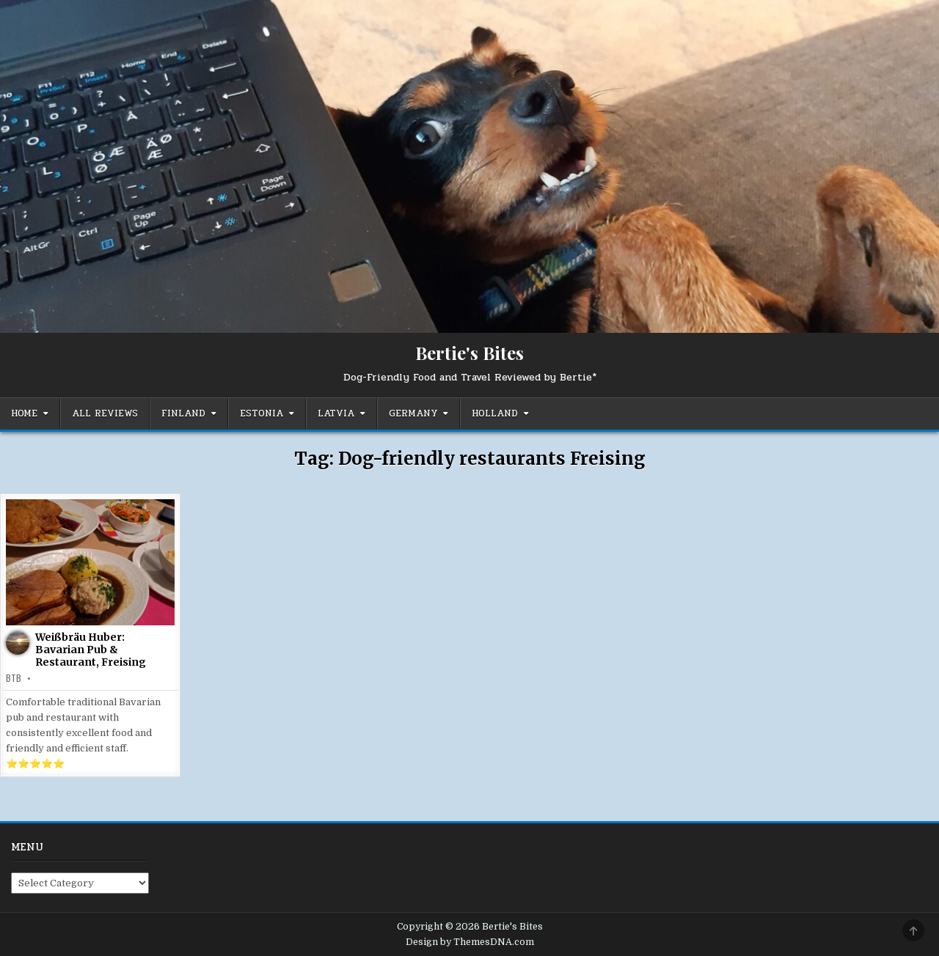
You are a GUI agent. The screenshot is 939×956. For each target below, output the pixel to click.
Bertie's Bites (469, 352)
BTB (13, 678)
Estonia (261, 413)
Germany (413, 413)
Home (24, 413)
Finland (183, 413)
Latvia (336, 413)
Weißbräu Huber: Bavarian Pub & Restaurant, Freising (90, 649)
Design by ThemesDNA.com (470, 942)
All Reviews (105, 413)
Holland (495, 413)
